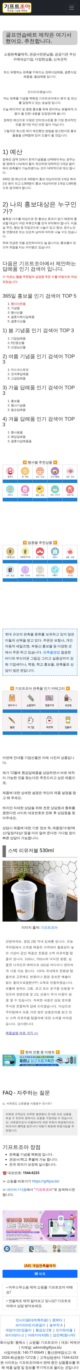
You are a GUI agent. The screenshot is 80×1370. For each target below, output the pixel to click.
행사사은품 (18, 303)
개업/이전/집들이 (18, 1330)
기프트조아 (49, 927)
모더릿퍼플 (64, 1330)
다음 (23, 1189)
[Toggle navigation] (71, 8)
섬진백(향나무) (64, 1335)
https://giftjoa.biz (45, 1181)
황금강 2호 (44, 1330)
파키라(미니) (14, 1335)
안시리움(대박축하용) (32, 1320)
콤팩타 (57, 1320)
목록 (40, 1273)
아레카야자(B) (38, 1335)
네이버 (12, 1189)
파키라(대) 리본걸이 (30, 1325)
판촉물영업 (51, 652)
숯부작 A (56, 1325)
